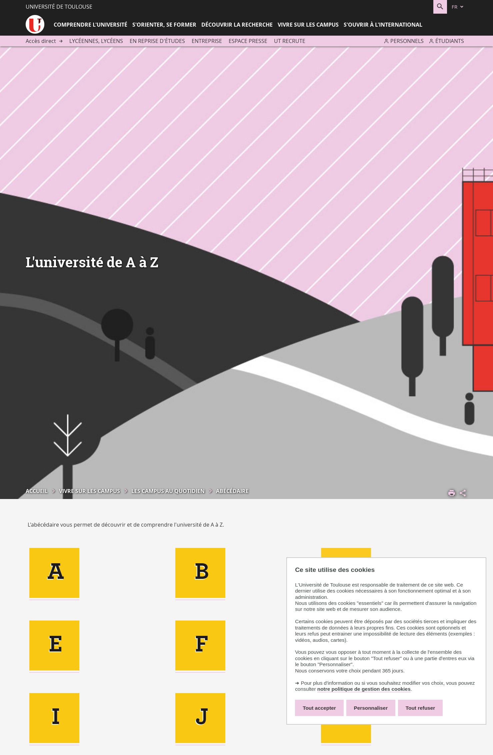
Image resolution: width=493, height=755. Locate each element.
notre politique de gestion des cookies (364, 689)
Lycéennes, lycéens (96, 41)
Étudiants (449, 41)
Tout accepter (319, 708)
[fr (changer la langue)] (458, 7)
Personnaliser (371, 708)
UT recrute (289, 41)
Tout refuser (420, 708)
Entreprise (207, 41)
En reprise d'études (157, 41)
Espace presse (248, 41)
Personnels (407, 41)
